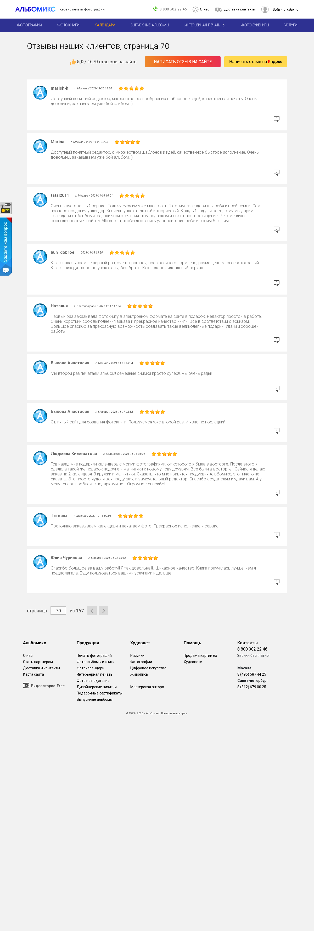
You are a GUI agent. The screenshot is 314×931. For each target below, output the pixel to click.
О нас (204, 9)
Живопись (139, 674)
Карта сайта (33, 674)
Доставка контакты (239, 9)
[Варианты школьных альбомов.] (149, 25)
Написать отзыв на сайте (183, 61)
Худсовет (140, 642)
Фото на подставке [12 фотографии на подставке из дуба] (93, 681)
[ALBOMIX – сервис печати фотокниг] (37, 9)
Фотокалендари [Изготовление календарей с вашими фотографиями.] (90, 668)
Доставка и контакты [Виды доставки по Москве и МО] (41, 668)
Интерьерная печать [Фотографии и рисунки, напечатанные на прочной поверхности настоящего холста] (95, 674)
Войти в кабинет (286, 9)
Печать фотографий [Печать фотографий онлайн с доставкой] (94, 655)
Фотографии (141, 662)
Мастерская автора (147, 687)
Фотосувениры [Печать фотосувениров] (255, 25)
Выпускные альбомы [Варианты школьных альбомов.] (95, 699)
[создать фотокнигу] (68, 25)
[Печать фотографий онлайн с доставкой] (29, 25)
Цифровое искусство (148, 668)
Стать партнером (38, 662)
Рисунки (137, 655)
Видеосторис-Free (44, 685)
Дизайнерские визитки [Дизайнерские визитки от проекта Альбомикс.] (97, 687)
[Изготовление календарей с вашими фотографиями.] (104, 25)
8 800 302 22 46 (173, 9)
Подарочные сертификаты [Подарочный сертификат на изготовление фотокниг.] (99, 693)
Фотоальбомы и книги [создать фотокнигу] (96, 662)
